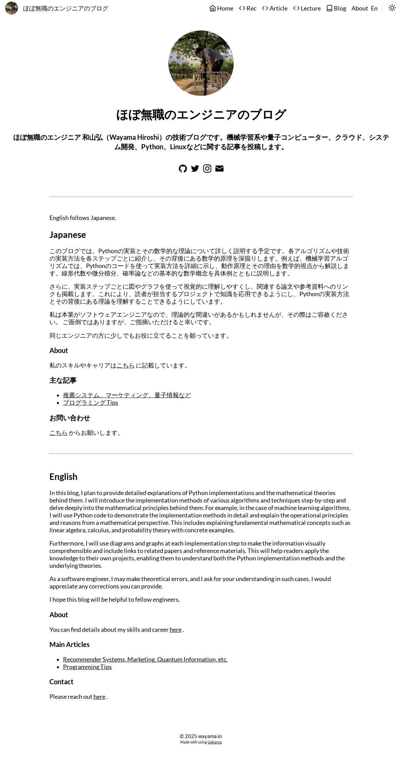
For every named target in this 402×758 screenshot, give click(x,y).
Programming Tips (87, 666)
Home (221, 8)
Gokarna (215, 742)
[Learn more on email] (219, 170)
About (360, 8)
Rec (247, 8)
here (176, 629)
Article (275, 8)
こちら (126, 365)
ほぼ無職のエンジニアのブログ (65, 8)
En (374, 8)
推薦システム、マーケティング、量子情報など (127, 395)
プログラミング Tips (90, 402)
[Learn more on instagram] (207, 170)
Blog (336, 8)
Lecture (307, 8)
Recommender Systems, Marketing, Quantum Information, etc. (145, 659)
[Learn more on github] (183, 170)
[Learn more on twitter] (195, 170)
